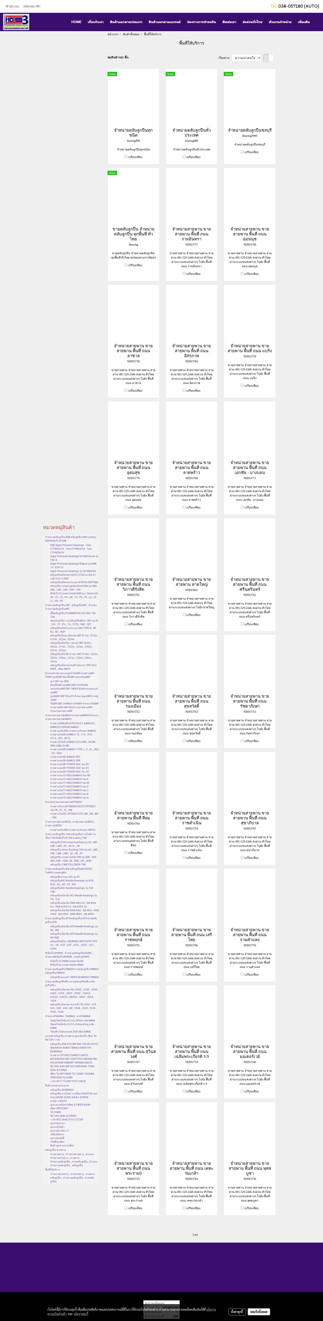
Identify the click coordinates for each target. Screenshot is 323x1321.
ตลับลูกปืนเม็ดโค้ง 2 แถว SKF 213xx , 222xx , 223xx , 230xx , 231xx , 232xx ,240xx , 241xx (74, 658)
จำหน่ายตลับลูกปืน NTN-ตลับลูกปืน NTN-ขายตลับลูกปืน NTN (71, 920)
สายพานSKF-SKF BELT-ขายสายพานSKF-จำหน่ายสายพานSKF (71, 709)
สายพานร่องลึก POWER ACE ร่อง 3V (69, 771)
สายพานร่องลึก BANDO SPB (65, 760)
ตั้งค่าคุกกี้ (237, 1312)
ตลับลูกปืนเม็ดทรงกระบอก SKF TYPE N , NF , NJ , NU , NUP (73, 630)
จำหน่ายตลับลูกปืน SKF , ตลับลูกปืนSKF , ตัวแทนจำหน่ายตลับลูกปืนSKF (71, 607)
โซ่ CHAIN (55, 1112)
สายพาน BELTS (58, 1101)
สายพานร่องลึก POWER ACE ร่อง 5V (69, 768)
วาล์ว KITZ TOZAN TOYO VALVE (68, 1081)
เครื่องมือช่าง (57, 1134)
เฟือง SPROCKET (59, 1108)
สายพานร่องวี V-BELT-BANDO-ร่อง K (69, 779)
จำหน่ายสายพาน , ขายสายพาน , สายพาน (72, 1174)
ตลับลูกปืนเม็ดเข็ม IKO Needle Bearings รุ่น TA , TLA (73, 897)
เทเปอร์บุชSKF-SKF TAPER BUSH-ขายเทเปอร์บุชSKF (74, 690)
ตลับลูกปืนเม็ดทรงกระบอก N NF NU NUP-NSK (74, 582)
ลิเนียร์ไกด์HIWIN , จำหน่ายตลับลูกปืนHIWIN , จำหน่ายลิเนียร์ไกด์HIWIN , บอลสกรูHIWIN (69, 955)
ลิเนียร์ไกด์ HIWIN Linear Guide (66, 961)
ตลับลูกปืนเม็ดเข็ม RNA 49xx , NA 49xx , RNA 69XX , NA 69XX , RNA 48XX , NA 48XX (74, 912)
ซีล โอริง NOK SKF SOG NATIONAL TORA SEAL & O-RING (72, 1068)
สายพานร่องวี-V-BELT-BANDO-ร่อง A (69, 797)
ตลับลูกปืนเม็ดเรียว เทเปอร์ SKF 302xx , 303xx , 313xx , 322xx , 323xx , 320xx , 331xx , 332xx (71, 647)
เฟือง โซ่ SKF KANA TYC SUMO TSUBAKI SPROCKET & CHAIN (72, 1075)
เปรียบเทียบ (135, 157)
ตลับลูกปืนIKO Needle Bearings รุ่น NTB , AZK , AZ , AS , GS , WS (72, 882)
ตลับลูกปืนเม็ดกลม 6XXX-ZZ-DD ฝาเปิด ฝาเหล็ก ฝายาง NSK (73, 576)
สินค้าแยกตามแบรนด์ (165, 22)
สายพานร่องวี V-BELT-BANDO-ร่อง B (69, 794)
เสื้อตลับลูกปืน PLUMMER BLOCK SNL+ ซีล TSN (73, 615)
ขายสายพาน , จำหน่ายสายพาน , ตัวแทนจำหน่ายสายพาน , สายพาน (72, 1156)
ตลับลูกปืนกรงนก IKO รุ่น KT (65, 877)
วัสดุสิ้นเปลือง (57, 1141)
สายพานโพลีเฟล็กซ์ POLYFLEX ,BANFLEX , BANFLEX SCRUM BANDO (73, 725)
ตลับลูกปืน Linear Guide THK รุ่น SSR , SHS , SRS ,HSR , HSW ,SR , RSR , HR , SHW (73, 859)
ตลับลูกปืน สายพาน (55, 1149)
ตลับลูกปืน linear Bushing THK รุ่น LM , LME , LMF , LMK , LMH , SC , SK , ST (74, 851)
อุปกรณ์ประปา (58, 1123)
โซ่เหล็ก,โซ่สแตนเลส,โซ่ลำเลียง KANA (70, 1031)
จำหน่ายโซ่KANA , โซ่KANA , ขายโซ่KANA (67, 1016)
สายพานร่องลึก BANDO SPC (65, 756)
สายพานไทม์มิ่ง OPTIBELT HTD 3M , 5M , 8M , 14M (74, 815)
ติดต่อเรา (229, 22)
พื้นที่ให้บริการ (52, 1169)
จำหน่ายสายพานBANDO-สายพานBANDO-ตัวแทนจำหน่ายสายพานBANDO (71, 717)
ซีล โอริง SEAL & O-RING (63, 1115)
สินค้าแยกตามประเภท (126, 22)
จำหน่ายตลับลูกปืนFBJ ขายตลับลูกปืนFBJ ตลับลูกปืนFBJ (70, 983)
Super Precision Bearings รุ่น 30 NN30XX (73, 571)
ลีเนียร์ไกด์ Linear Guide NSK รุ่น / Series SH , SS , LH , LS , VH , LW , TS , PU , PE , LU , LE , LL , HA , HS (74, 597)
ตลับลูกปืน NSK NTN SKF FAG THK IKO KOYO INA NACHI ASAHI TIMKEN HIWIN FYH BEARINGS (74, 1048)
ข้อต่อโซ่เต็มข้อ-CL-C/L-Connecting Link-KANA (72, 1026)
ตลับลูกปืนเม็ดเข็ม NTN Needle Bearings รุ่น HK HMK (74, 935)
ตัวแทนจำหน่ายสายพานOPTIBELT (63, 802)
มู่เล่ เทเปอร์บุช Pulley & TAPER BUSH (70, 1104)
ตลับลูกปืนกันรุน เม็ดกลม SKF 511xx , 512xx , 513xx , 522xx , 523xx (74, 637)
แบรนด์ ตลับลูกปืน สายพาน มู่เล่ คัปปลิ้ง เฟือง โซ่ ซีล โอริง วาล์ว (70, 1038)
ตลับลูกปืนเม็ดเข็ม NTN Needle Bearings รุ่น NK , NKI (74, 928)
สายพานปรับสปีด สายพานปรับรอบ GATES (72, 829)
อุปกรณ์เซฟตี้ (57, 1138)
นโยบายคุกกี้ (81, 1314)
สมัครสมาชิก (31, 6)
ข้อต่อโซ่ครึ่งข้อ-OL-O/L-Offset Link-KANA (72, 1020)
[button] (316, 22)
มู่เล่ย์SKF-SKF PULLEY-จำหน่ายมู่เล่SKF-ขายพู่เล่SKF (74, 698)
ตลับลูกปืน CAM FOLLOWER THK (68, 864)
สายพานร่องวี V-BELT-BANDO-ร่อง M (69, 782)
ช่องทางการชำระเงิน (201, 22)
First (188, 1234)
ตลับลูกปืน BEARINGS (62, 1089)
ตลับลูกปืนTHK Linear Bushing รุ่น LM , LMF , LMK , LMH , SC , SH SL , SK (74, 844)
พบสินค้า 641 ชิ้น (118, 57)
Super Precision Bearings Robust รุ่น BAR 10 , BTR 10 (73, 565)
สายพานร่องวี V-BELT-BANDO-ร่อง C (69, 790)
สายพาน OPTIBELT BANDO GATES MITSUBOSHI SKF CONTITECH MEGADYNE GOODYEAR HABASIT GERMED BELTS (73, 1059)
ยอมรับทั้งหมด (259, 1312)
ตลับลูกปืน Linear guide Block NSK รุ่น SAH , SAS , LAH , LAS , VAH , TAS (74, 588)
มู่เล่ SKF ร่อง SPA (59, 681)
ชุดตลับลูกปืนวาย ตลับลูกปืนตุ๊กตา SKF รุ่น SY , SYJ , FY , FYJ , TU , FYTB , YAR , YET (74, 622)
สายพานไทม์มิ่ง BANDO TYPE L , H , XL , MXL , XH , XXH (74, 751)
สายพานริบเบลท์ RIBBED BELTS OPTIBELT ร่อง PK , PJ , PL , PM (73, 808)
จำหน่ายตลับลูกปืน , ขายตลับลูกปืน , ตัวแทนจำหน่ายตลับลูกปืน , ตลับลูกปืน (73, 1163)
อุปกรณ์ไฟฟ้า (57, 1127)
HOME (76, 22)
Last (195, 1234)
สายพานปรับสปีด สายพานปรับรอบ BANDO (73, 730)
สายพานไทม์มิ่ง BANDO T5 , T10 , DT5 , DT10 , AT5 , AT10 (71, 736)
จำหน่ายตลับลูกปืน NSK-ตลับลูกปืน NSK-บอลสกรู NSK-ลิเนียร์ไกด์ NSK (70, 539)
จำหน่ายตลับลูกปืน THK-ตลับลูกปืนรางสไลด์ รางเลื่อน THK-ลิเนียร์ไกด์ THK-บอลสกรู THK (70, 836)
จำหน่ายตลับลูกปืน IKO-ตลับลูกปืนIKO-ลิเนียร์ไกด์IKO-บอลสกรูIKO (68, 870)
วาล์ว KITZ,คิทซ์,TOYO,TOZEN (66, 1119)
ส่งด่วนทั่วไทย (252, 22)
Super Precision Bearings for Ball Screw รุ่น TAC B (74, 558)
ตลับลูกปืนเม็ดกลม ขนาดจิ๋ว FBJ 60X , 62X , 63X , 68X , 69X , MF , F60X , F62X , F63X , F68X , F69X (73, 1008)
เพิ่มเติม (304, 22)
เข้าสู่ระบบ (12, 6)
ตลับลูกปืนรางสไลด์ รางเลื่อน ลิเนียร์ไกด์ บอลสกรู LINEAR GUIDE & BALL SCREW (73, 1095)
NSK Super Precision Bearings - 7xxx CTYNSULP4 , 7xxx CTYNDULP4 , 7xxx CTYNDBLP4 (71, 549)
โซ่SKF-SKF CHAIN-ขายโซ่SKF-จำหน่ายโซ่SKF (74, 703)
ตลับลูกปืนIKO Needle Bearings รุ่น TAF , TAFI (72, 890)
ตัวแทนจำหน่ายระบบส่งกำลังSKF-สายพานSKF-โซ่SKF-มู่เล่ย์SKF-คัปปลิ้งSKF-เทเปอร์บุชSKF (70, 675)
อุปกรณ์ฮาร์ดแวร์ (59, 1130)
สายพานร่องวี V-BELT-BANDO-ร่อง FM (70, 775)
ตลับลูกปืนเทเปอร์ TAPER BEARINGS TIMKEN (74, 977)
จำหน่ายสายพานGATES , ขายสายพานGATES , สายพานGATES (70, 823)
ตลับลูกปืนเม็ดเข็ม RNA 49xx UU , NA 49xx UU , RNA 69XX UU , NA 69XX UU (73, 905)
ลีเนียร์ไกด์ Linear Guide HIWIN (66, 964)
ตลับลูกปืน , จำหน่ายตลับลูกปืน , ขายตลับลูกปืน (72, 1179)
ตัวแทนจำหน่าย (280, 22)
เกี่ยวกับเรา (96, 22)
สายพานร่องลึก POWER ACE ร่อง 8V (69, 764)
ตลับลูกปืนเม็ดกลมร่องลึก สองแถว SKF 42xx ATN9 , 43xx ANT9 (73, 667)
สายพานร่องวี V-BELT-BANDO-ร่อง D (69, 786)
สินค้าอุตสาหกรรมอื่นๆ (62, 1145)
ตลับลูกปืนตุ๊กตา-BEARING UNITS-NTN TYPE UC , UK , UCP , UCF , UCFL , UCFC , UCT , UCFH (73, 945)
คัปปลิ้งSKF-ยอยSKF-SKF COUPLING (69, 685)
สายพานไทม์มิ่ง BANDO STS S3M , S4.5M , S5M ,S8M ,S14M (73, 744)
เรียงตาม (225, 57)
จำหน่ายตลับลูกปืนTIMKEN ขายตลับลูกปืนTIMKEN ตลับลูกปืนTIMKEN (71, 971)
